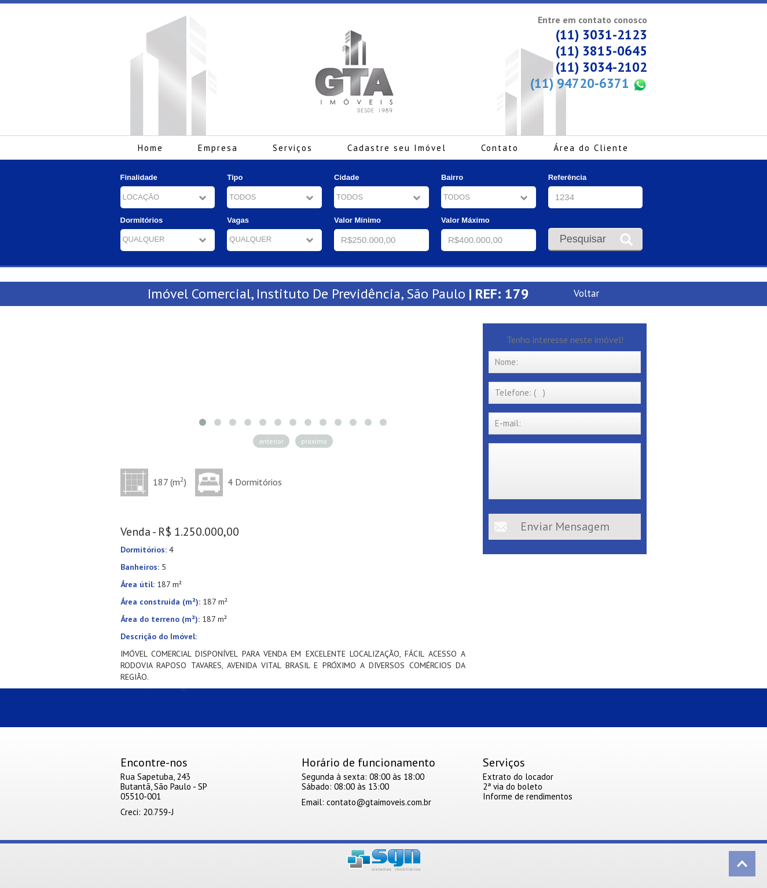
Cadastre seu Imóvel (396, 147)
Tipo (235, 177)
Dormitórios (141, 220)
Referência (567, 177)
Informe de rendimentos (528, 796)
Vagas (238, 220)
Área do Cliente (591, 147)
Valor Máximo (465, 220)
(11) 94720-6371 (588, 83)
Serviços (293, 147)
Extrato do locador (518, 777)
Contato (500, 147)
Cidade (346, 177)
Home (150, 147)
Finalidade (138, 177)
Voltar (586, 293)
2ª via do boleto (512, 786)
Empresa (218, 147)
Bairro (452, 177)
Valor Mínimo (357, 220)
